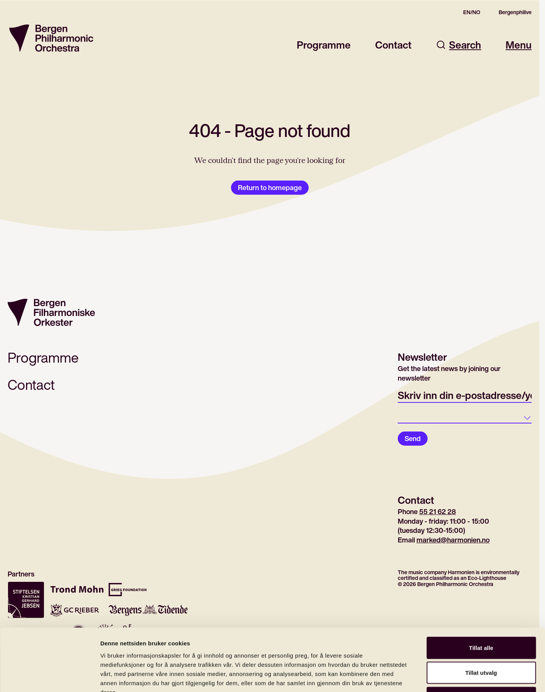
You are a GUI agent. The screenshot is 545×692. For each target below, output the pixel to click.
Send (413, 438)
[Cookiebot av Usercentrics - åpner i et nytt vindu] (49, 677)
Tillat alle (481, 591)
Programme (324, 45)
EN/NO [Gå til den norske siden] (471, 12)
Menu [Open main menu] (519, 45)
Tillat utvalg (481, 617)
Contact (393, 45)
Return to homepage (270, 187)
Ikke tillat (481, 641)
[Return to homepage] (51, 38)
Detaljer (407, 677)
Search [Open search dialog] (458, 45)
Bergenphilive (515, 12)
